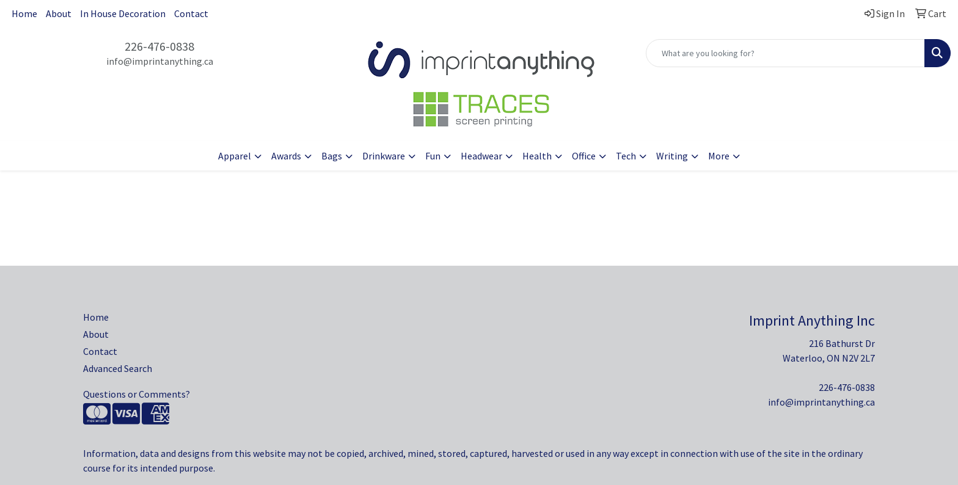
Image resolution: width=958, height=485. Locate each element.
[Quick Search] (785, 53)
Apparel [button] (234, 156)
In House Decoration (123, 13)
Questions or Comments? (136, 394)
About (58, 13)
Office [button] (584, 156)
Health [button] (537, 156)
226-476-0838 (159, 46)
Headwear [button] (481, 156)
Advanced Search (117, 368)
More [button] (718, 156)
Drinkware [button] (383, 156)
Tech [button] (626, 156)
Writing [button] (672, 156)
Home (24, 13)
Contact (191, 13)
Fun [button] (433, 156)
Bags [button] (331, 156)
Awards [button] (286, 156)
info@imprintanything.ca (159, 61)
